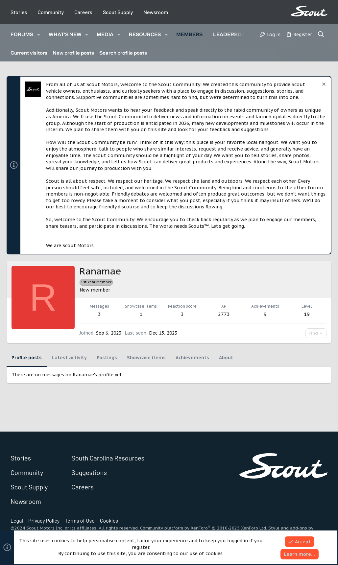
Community (50, 12)
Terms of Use (80, 520)
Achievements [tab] (192, 358)
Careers (83, 12)
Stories (19, 12)
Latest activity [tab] (69, 358)
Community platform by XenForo (203, 528)
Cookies (109, 520)
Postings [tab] (107, 358)
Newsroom (155, 12)
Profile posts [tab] (27, 358)
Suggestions (89, 472)
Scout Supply (118, 12)
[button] (38, 34)
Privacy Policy (44, 520)
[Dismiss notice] (323, 85)
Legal (17, 520)
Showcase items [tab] (146, 358)
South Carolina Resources (107, 458)
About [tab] (226, 358)
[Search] (321, 35)
